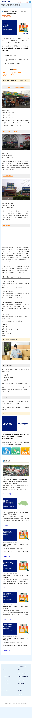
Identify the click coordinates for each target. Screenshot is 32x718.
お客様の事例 (21, 680)
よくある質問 (5, 683)
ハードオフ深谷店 (8, 176)
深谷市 (8, 16)
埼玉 (4, 16)
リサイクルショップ (17, 4)
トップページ (5, 666)
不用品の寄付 (21, 683)
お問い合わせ (21, 694)
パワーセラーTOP (4, 4)
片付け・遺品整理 (22, 673)
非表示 (14, 69)
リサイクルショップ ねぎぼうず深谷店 (14, 87)
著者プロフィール (6, 694)
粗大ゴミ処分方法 (6, 493)
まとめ (4, 75)
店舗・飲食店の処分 (7, 680)
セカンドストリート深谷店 (10, 131)
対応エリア (5, 687)
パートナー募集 (6, 690)
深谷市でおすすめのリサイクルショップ (13, 72)
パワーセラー (6, 225)
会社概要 (20, 690)
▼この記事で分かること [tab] (9, 55)
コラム (19, 687)
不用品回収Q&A (10, 4)
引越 (4, 669)
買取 (19, 669)
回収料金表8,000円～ (22, 666)
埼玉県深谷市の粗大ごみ (9, 74)
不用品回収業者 (6, 525)
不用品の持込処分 (6, 676)
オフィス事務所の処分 (23, 676)
